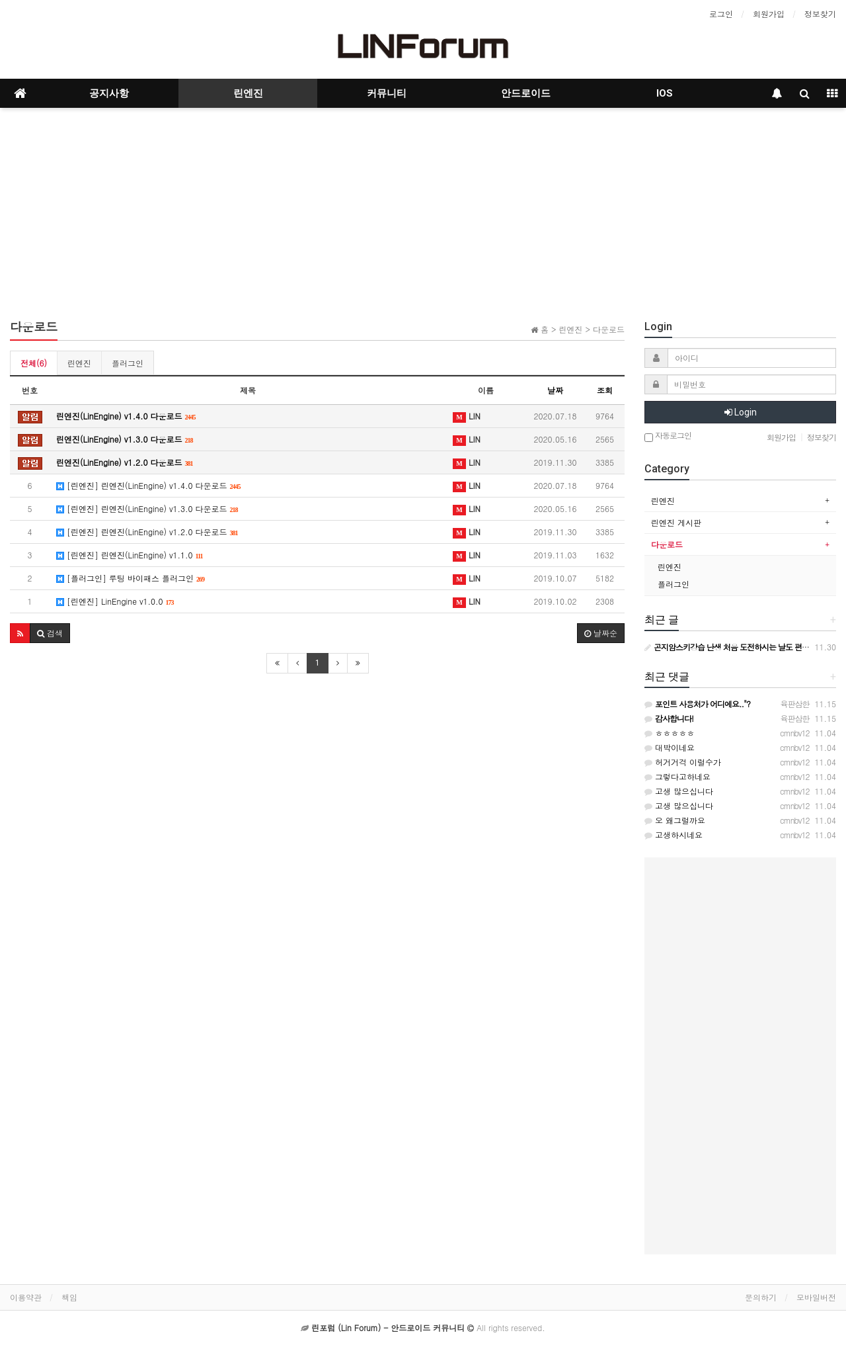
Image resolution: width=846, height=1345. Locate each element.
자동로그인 (667, 436)
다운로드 (667, 544)
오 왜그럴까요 (674, 820)
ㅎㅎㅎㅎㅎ (669, 732)
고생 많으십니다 (678, 791)
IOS (664, 93)
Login (740, 412)
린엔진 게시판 (676, 522)
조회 (605, 390)
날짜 (555, 390)
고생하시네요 (673, 834)
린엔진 (248, 93)
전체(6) (33, 363)
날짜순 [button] (600, 632)
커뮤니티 (386, 93)
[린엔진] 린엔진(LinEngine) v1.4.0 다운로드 (148, 485)
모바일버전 (816, 1297)
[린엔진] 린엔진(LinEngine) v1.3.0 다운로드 (147, 508)
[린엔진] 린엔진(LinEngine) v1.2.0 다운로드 (147, 531)
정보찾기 (820, 13)
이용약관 (26, 1297)
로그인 (721, 13)
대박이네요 (669, 747)
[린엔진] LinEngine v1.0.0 (115, 601)
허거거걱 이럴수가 (682, 761)
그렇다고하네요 (677, 776)
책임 (69, 1297)
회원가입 (769, 13)
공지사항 (109, 93)
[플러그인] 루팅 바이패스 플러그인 (130, 578)
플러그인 (127, 363)
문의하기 (761, 1297)
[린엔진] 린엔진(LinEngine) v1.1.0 (129, 554)
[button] (20, 633)
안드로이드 (526, 93)
